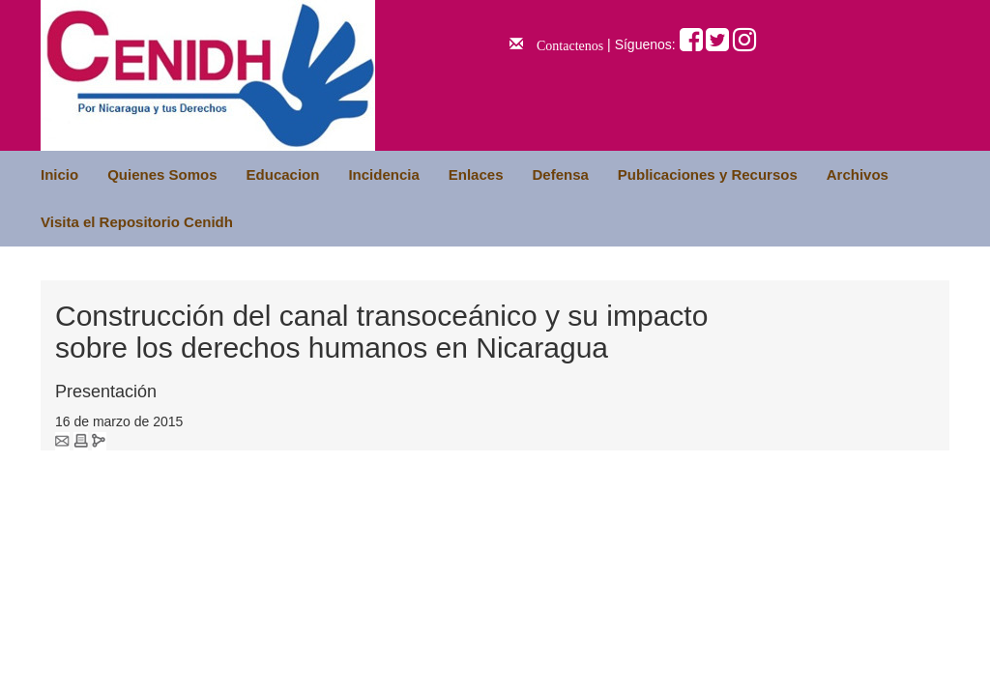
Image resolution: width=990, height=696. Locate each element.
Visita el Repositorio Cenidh (137, 222)
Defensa (560, 174)
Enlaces (476, 174)
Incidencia (383, 174)
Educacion (283, 174)
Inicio (59, 174)
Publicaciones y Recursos (708, 174)
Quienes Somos (162, 174)
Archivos (857, 174)
